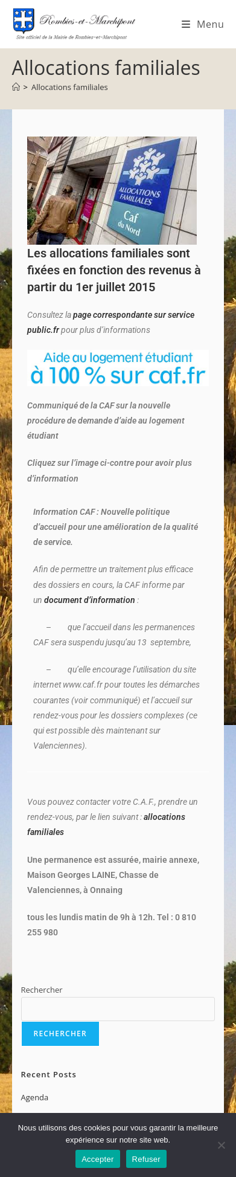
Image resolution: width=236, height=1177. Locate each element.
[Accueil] (16, 87)
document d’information (89, 600)
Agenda (35, 1097)
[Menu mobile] (203, 24)
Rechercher (42, 989)
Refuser (146, 1159)
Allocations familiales (69, 87)
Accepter (97, 1159)
